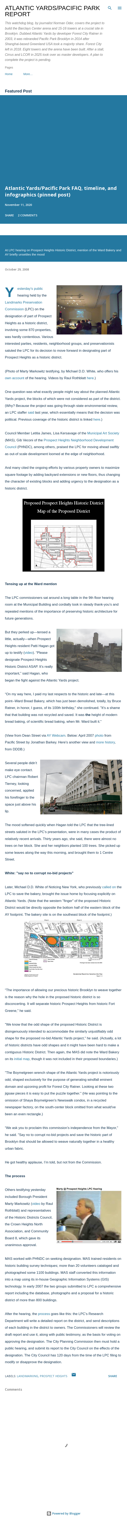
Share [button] (9, 215)
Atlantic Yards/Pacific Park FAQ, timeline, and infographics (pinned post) (61, 191)
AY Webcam (56, 735)
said (31, 412)
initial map (22, 1059)
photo (99, 735)
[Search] (109, 7)
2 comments (27, 215)
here (90, 378)
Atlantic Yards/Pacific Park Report (52, 11)
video (29, 653)
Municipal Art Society (103, 433)
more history (105, 742)
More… (28, 74)
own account (14, 378)
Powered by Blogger (63, 1513)
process (44, 1314)
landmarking (27, 1376)
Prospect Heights (53, 1376)
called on (109, 887)
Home (8, 74)
